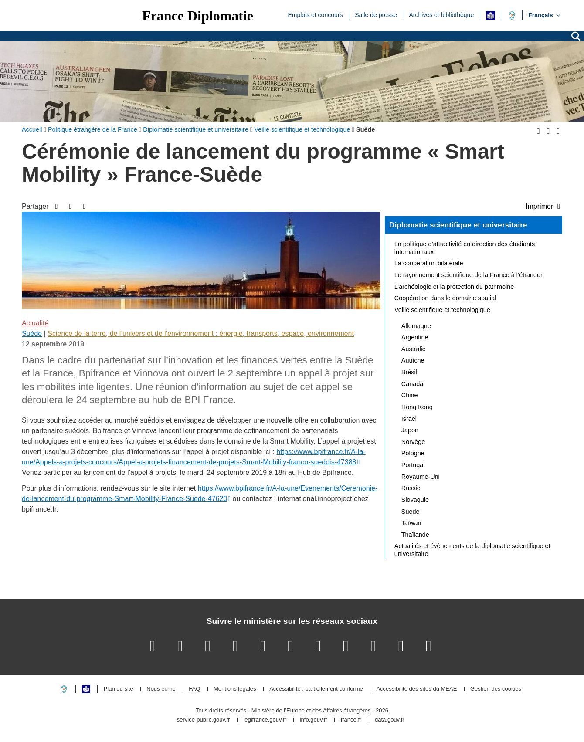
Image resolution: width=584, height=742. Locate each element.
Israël (409, 418)
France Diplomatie (197, 16)
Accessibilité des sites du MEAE (416, 689)
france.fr (351, 720)
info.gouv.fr (313, 720)
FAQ (194, 689)
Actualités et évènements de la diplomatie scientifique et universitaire (472, 549)
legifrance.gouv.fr (264, 720)
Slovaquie (415, 499)
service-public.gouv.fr (203, 720)
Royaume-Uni (420, 476)
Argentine (414, 337)
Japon (409, 430)
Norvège (413, 441)
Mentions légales (235, 689)
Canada (412, 383)
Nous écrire (160, 689)
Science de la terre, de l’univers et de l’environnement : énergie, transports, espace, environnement (201, 333)
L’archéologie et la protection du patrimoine (454, 286)
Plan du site (118, 689)
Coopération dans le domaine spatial (445, 298)
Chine (409, 395)
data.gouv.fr (389, 720)
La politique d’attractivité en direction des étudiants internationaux (464, 248)
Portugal (413, 464)
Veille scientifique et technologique (442, 309)
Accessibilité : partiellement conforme (316, 689)
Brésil (409, 372)
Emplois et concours (315, 14)
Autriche (412, 360)
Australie (413, 349)
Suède (32, 333)
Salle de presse (376, 14)
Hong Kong (417, 406)
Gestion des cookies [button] (495, 689)
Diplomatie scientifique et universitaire (458, 224)
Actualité (35, 323)
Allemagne (416, 325)
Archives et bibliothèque (441, 14)
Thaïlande (415, 534)
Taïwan (411, 522)
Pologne (412, 453)
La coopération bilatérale (428, 263)
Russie (411, 488)
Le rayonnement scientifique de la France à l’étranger (468, 274)
